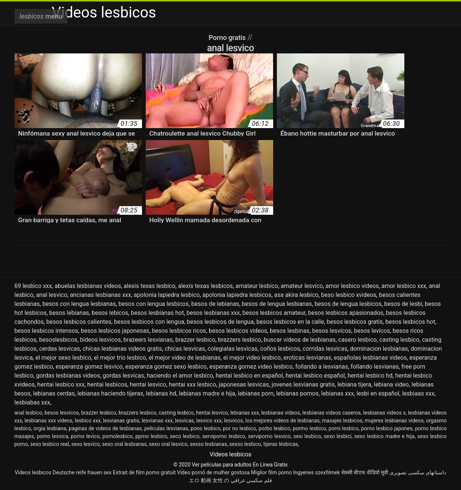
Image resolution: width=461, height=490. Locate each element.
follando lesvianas (375, 366)
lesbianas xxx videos (48, 421)
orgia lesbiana (50, 428)
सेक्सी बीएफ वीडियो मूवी (364, 472)
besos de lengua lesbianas (277, 303)
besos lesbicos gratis (355, 321)
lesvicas (184, 421)
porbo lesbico (274, 428)
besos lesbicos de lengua (220, 321)
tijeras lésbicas (280, 444)
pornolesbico (117, 436)
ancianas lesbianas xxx (100, 294)
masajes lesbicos (342, 421)
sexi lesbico (307, 436)
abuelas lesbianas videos (87, 285)
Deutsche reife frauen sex (82, 472)
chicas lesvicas (185, 348)
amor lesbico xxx (403, 285)
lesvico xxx (208, 421)
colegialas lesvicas (233, 348)
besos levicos (372, 330)
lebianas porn (256, 393)
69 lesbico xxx (33, 285)
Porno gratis (228, 37)
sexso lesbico (245, 444)
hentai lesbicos (107, 384)
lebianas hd (161, 393)
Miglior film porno (271, 472)
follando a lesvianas (321, 366)
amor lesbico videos (352, 285)
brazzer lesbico (195, 339)
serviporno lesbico (223, 436)
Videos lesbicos (33, 472)
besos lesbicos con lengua (149, 321)
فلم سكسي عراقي (251, 480)
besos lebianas (69, 312)
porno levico (85, 436)
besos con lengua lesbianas (79, 303)
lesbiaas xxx (418, 393)
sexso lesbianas (208, 444)
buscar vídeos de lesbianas (300, 339)
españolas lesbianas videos (370, 357)
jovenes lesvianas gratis (303, 384)
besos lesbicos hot (410, 321)
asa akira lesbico (296, 294)
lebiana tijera (354, 384)
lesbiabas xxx (32, 402)
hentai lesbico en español (249, 375)
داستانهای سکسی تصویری (417, 472)
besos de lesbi (403, 303)
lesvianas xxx (157, 421)
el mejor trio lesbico (120, 357)
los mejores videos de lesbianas (282, 421)
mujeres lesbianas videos (394, 421)
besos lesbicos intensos (46, 330)
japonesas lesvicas (244, 384)
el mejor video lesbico (252, 357)
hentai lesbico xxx (61, 384)
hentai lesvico (148, 384)
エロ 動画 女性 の (209, 480)
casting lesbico (399, 339)
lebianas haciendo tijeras (110, 393)
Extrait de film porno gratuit (144, 472)
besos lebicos (110, 312)
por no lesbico (239, 428)
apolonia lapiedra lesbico (167, 294)
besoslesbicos (58, 339)
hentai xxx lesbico (192, 384)
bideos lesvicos (100, 339)
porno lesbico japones (387, 428)
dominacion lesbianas (379, 348)
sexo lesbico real (49, 444)
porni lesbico (344, 428)
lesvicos (233, 421)
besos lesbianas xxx (213, 312)
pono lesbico (205, 428)
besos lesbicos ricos (179, 330)
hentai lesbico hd (370, 375)
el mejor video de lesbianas (185, 357)
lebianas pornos (297, 393)
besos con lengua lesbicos (154, 303)
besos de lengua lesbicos (348, 303)
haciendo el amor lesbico (180, 375)
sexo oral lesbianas (124, 444)
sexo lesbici (337, 436)
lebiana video (391, 384)
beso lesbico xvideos (348, 294)
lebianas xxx (337, 393)
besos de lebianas (215, 303)
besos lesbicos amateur (274, 312)
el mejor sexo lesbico (63, 357)
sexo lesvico (85, 444)
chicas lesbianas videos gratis (122, 348)
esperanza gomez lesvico (89, 366)
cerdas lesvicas (59, 348)
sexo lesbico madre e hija (384, 436)
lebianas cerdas (54, 393)
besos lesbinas (289, 330)
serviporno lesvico (269, 436)
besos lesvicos (331, 330)
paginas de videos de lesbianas (105, 428)
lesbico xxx (88, 421)
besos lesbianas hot (157, 312)
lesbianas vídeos (280, 413)
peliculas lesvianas (166, 428)
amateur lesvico (302, 285)
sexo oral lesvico (168, 444)
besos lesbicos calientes (78, 321)
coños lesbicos (280, 348)
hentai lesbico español (315, 375)
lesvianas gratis (121, 421)
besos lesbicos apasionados (345, 312)
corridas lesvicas (325, 348)
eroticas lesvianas (307, 357)
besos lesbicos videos (238, 330)
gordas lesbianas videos (68, 375)
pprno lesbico (151, 436)
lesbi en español (377, 393)
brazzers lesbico (239, 339)
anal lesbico (28, 413)
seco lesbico (184, 436)
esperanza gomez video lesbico (251, 366)
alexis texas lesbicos (205, 285)
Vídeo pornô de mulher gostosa (213, 472)
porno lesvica (52, 436)
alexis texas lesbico (150, 285)
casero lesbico (357, 339)
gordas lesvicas (123, 375)
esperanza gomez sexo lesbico (166, 366)
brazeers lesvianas (148, 339)
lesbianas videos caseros (331, 413)
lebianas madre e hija (207, 393)
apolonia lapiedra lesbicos (236, 294)
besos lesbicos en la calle (290, 321)
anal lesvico (51, 294)
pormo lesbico (309, 428)
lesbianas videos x (384, 413)
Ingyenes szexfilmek (316, 472)
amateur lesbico (257, 285)
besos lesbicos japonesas (115, 330)
